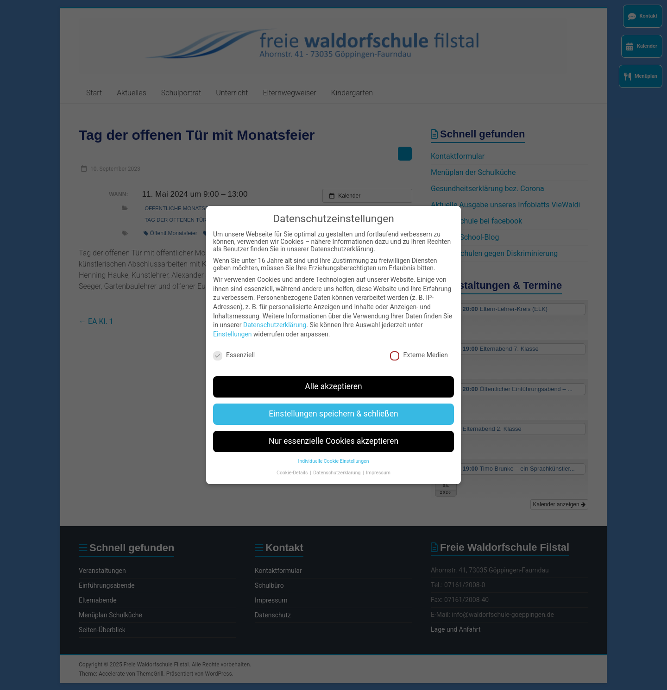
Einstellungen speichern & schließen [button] (333, 404)
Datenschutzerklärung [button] (337, 463)
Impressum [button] (378, 463)
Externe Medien (418, 345)
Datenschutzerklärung (274, 315)
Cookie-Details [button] (293, 463)
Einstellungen (232, 324)
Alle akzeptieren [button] (333, 377)
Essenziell (234, 345)
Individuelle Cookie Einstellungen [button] (333, 452)
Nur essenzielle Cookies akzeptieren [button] (333, 431)
